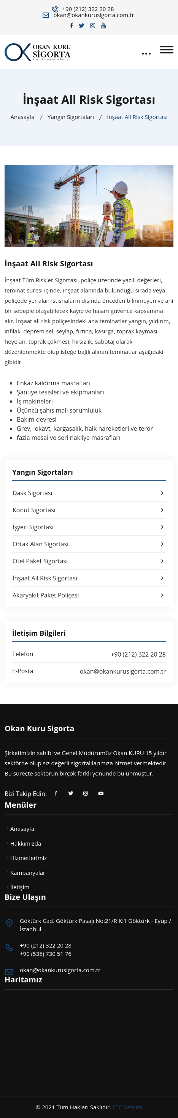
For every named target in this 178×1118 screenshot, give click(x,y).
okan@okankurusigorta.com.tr (93, 15)
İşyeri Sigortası (89, 527)
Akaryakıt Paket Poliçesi (89, 595)
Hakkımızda (23, 843)
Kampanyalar (25, 872)
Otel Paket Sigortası (89, 561)
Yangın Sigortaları (71, 116)
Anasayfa (22, 116)
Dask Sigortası (89, 493)
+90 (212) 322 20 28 (88, 9)
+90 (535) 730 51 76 (46, 953)
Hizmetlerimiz (26, 858)
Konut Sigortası (89, 510)
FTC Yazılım (127, 1107)
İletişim (17, 887)
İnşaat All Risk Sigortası (89, 578)
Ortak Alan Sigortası (89, 544)
